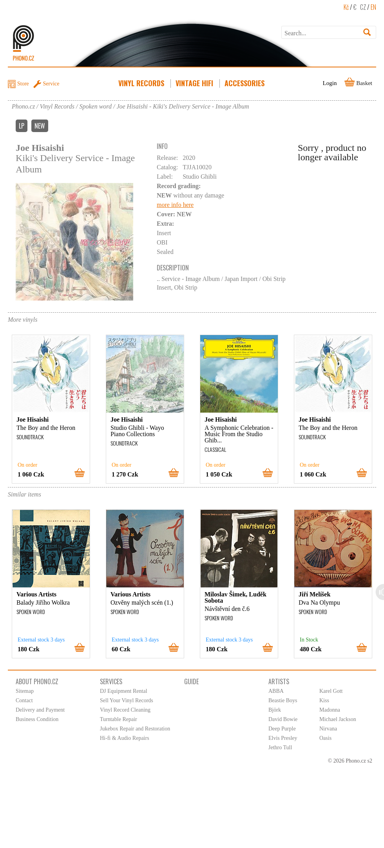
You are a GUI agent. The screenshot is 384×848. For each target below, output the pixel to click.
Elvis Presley (282, 738)
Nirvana (328, 729)
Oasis (325, 738)
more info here (175, 204)
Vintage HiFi (195, 83)
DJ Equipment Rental (123, 691)
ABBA (276, 691)
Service (51, 84)
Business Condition (37, 719)
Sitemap (25, 691)
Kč (346, 7)
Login (330, 83)
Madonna (329, 710)
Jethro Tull (280, 747)
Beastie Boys (282, 700)
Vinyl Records (142, 83)
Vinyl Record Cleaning (125, 710)
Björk (274, 710)
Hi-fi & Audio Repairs (124, 738)
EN (373, 7)
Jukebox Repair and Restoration (135, 729)
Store (23, 84)
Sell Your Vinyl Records (126, 700)
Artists (278, 681)
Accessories (245, 83)
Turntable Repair (118, 719)
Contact (24, 700)
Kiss (324, 700)
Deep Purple (282, 729)
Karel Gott (330, 691)
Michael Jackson (337, 719)
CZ (363, 7)
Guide (191, 681)
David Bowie (282, 719)
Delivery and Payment (40, 710)
